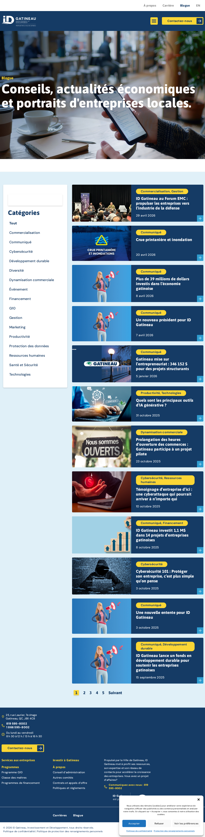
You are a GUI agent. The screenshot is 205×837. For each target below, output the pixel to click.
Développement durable (29, 262)
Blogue (185, 5)
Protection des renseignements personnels (174, 831)
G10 (12, 310)
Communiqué (20, 242)
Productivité (19, 338)
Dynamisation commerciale (32, 281)
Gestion (16, 319)
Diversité (16, 271)
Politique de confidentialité (139, 831)
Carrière (168, 5)
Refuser (159, 823)
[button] (198, 799)
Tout (13, 223)
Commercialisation (25, 233)
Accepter (134, 823)
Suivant (115, 692)
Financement (20, 300)
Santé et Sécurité (24, 367)
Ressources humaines (27, 358)
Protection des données (29, 348)
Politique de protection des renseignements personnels (70, 831)
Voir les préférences (186, 823)
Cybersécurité (21, 252)
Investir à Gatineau (66, 760)
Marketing (17, 329)
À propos (150, 5)
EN (198, 5)
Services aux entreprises (18, 760)
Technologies (20, 377)
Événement (19, 290)
